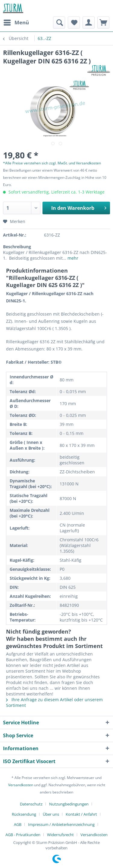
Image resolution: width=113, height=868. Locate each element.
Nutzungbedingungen (69, 804)
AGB (17, 824)
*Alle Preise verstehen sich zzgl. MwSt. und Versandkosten (52, 163)
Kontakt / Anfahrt (81, 814)
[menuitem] (16, 23)
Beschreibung (17, 246)
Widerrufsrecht (60, 834)
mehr (72, 258)
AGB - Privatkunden (22, 834)
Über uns (51, 814)
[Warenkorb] (103, 23)
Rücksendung (24, 814)
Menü (16, 22)
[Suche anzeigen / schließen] (59, 23)
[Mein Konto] (89, 23)
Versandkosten (20, 784)
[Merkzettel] (74, 23)
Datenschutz (31, 804)
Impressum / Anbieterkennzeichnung (61, 824)
